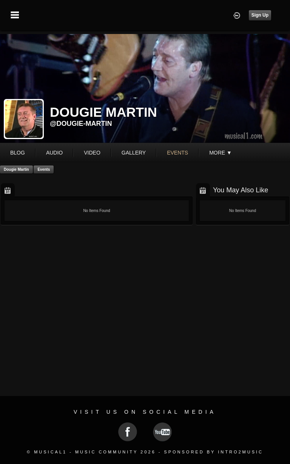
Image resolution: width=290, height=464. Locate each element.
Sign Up (259, 15)
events (177, 153)
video (92, 153)
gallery (134, 153)
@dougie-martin (81, 123)
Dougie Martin (16, 169)
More (220, 153)
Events (43, 169)
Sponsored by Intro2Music (213, 452)
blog (17, 153)
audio (54, 153)
